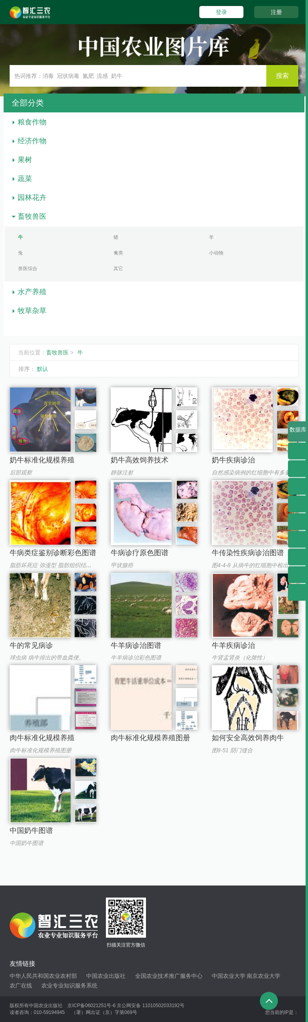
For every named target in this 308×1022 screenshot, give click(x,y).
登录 (221, 12)
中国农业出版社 (106, 976)
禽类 (118, 253)
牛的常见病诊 (31, 645)
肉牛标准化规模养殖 (42, 738)
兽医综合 (27, 268)
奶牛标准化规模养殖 (42, 460)
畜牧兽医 (32, 216)
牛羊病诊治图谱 (136, 645)
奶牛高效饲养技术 (139, 460)
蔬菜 (25, 179)
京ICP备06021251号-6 (91, 1005)
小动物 (216, 253)
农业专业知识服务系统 (69, 985)
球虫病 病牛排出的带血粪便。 (47, 657)
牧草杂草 (32, 311)
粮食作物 (32, 122)
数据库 (298, 434)
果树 (25, 160)
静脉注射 (122, 472)
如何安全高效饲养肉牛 (248, 738)
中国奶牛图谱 (31, 831)
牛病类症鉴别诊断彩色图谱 (53, 553)
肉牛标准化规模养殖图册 (40, 750)
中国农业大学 (228, 976)
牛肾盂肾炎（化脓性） (240, 657)
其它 (118, 268)
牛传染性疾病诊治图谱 (248, 553)
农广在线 (21, 985)
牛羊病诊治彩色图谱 (136, 657)
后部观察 (21, 472)
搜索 (282, 75)
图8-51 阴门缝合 (232, 750)
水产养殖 (32, 292)
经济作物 (32, 141)
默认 (42, 369)
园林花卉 (32, 197)
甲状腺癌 (122, 565)
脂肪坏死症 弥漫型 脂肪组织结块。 (53, 565)
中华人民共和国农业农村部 (43, 976)
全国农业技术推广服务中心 (169, 976)
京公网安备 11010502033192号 (150, 1005)
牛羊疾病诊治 (233, 645)
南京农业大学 (263, 976)
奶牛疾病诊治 (233, 460)
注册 (276, 12)
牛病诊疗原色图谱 (139, 553)
